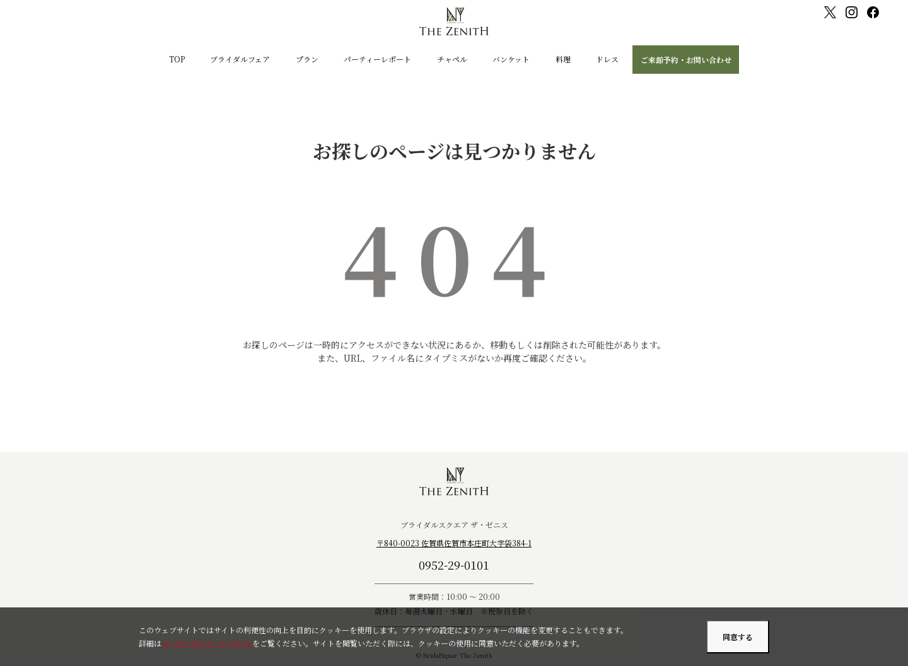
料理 (563, 59)
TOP (177, 59)
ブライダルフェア (240, 59)
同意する (738, 636)
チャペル (452, 59)
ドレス (607, 59)
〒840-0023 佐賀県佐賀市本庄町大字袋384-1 (454, 542)
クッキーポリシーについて (206, 643)
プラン (307, 59)
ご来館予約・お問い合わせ (686, 59)
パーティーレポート (377, 59)
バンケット (511, 59)
